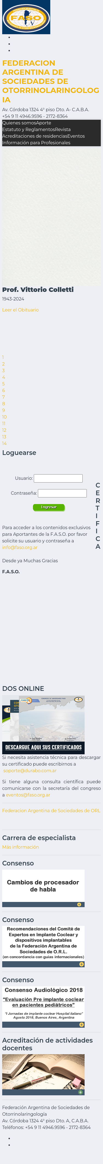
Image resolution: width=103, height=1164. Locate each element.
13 (4, 437)
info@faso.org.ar (20, 547)
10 (4, 417)
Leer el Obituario (20, 310)
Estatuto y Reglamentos (28, 129)
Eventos (76, 136)
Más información (20, 847)
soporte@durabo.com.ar (30, 770)
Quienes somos (19, 123)
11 (3, 423)
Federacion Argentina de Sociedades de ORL (51, 810)
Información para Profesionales (36, 142)
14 (4, 443)
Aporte (43, 123)
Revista (63, 129)
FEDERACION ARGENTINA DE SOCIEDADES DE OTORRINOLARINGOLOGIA (50, 81)
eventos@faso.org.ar (28, 795)
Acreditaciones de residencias (34, 136)
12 (4, 430)
